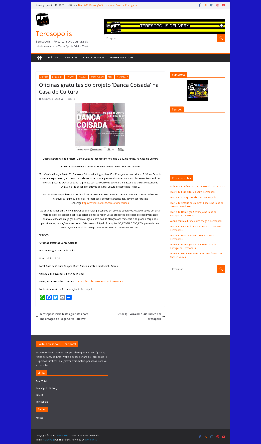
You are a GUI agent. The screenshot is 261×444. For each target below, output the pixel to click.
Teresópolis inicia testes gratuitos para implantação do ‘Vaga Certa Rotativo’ (62, 316)
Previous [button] (108, 25)
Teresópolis (42, 401)
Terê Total (53, 57)
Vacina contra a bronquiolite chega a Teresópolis (196, 221)
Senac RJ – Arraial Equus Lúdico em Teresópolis (141, 316)
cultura (44, 77)
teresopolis (122, 77)
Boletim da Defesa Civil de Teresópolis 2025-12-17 (197, 186)
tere (110, 77)
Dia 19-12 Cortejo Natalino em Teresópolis (193, 197)
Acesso (39, 417)
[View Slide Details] (164, 26)
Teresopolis (54, 33)
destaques (57, 77)
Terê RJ (39, 394)
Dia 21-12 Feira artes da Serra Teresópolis (193, 191)
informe (82, 77)
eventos (70, 77)
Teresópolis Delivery (47, 388)
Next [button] (221, 25)
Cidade (69, 57)
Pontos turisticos (121, 57)
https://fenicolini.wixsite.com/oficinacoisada (105, 202)
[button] (75, 57)
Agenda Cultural (93, 57)
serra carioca (97, 77)
